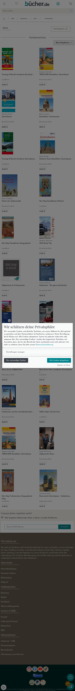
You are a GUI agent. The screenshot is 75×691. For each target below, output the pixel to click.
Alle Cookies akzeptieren (59, 360)
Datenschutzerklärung (44, 345)
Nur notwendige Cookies (16, 360)
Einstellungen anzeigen (15, 352)
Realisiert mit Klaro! (63, 365)
